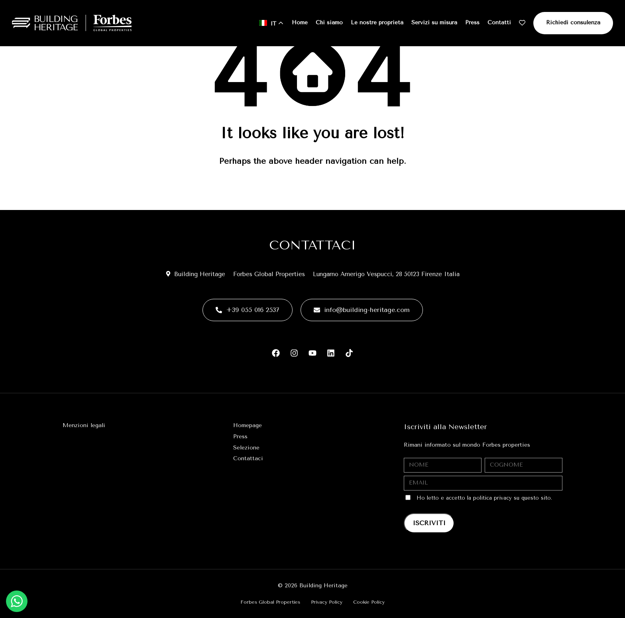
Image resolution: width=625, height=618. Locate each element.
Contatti (499, 22)
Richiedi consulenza (573, 22)
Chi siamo (329, 22)
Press (472, 22)
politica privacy (492, 498)
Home (300, 22)
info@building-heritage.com (362, 310)
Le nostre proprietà (377, 22)
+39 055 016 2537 (247, 310)
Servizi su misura (434, 22)
